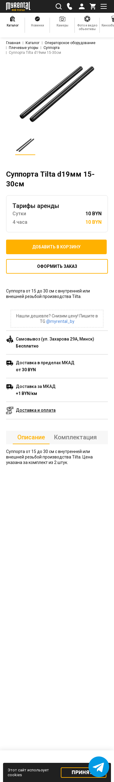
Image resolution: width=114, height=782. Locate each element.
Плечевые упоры (23, 48)
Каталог (33, 43)
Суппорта (51, 48)
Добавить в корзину (56, 246)
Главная (13, 43)
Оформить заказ (57, 266)
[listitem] (57, 94)
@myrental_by (60, 321)
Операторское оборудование (70, 43)
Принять (84, 772)
